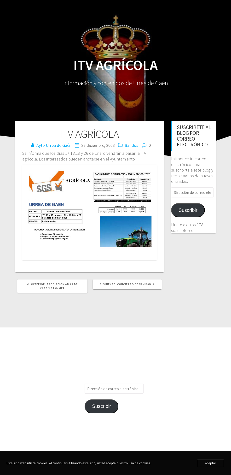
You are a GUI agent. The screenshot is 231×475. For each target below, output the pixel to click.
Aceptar (210, 463)
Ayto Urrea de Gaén (53, 145)
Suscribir (188, 210)
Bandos (131, 145)
